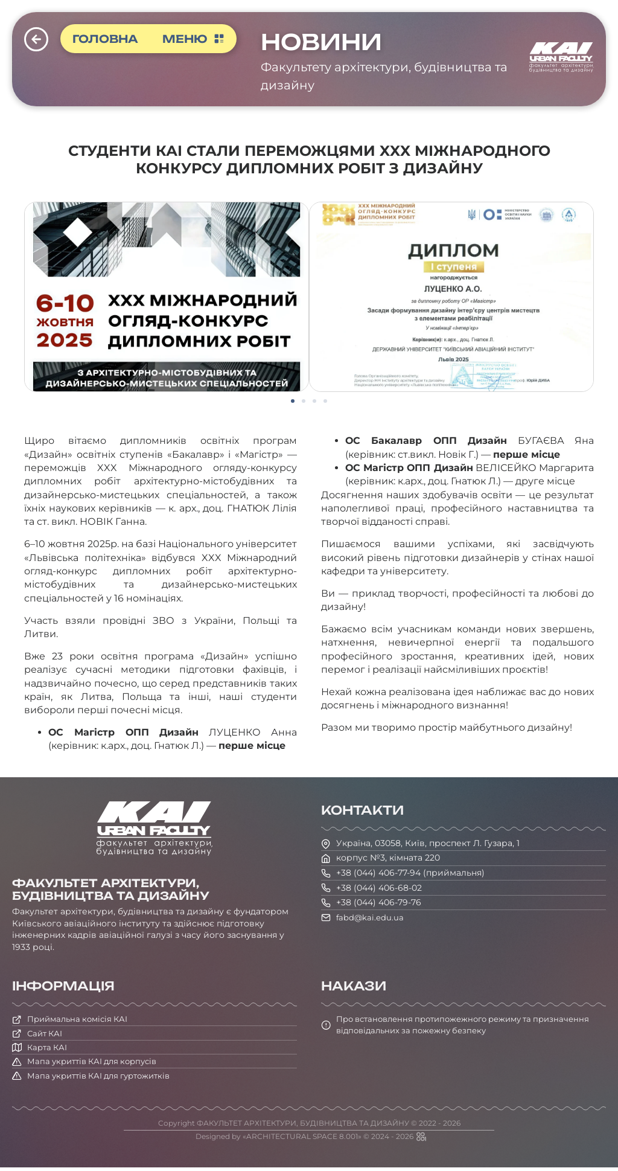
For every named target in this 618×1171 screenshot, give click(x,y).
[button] (293, 401)
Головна (106, 38)
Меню (195, 38)
